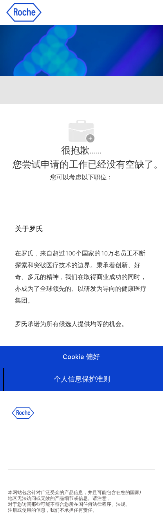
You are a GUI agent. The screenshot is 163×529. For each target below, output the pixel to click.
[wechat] (98, 441)
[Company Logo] (24, 12)
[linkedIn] (34, 441)
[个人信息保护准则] (82, 379)
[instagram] (77, 441)
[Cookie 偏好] (81, 357)
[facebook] (13, 441)
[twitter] (56, 441)
